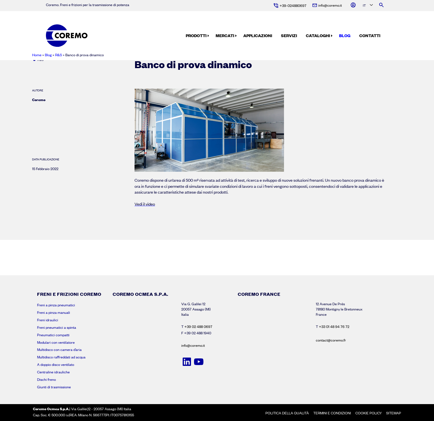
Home (37, 54)
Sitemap (393, 412)
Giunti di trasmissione (54, 386)
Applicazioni (257, 35)
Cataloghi (318, 35)
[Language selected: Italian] (367, 6)
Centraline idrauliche (53, 371)
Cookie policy (368, 412)
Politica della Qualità (287, 412)
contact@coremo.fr (331, 340)
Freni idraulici (47, 319)
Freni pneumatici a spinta (56, 327)
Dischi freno (46, 379)
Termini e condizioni (332, 412)
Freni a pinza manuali (53, 312)
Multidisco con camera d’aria (59, 349)
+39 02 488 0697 (198, 326)
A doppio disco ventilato (55, 364)
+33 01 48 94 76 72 (334, 326)
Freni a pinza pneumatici (56, 304)
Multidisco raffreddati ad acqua (61, 357)
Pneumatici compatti (53, 334)
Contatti (369, 35)
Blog (344, 35)
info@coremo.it (193, 345)
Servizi (289, 35)
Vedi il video (145, 204)
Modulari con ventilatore (56, 342)
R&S (58, 54)
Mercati (225, 35)
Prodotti (196, 35)
